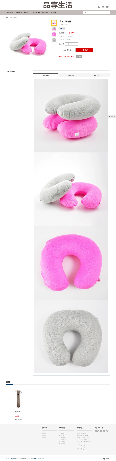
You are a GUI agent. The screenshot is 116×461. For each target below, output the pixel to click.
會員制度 (61, 433)
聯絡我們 (44, 435)
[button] (98, 6)
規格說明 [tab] (71, 75)
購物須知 (61, 435)
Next (47, 44)
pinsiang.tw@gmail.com (83, 445)
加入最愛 (79, 56)
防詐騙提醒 (62, 443)
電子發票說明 (62, 439)
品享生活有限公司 (11, 458)
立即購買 (84, 50)
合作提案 (44, 437)
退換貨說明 (62, 437)
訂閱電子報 (99, 428)
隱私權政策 (62, 441)
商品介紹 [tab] (45, 75)
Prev (9, 44)
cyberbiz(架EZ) (37, 458)
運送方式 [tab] (97, 75)
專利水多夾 (18, 412)
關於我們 (44, 433)
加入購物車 (67, 50)
